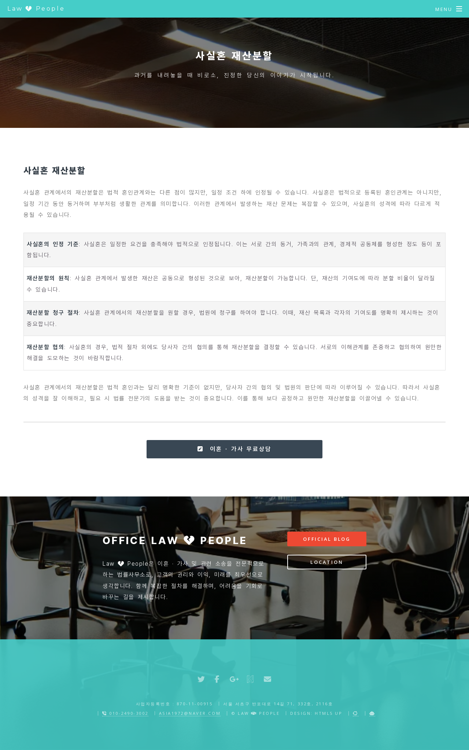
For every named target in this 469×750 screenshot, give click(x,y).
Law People (36, 8)
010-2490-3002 (125, 713)
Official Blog (327, 539)
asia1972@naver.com (190, 713)
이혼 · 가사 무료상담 (234, 449)
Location (326, 562)
